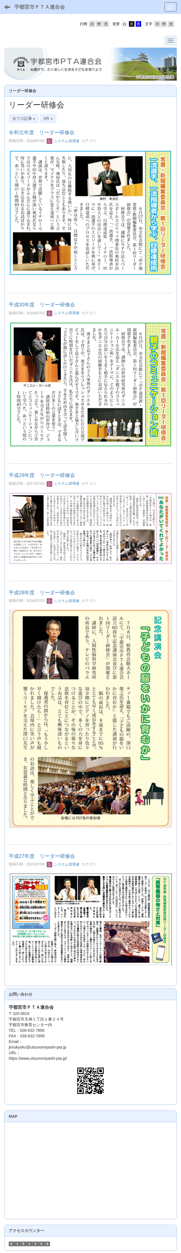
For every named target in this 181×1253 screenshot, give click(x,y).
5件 (48, 118)
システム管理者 (63, 141)
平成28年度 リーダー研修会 (42, 592)
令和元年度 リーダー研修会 (41, 132)
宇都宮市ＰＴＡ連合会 (39, 7)
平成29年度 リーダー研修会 (42, 475)
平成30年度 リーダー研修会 (42, 305)
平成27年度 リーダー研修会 (42, 856)
